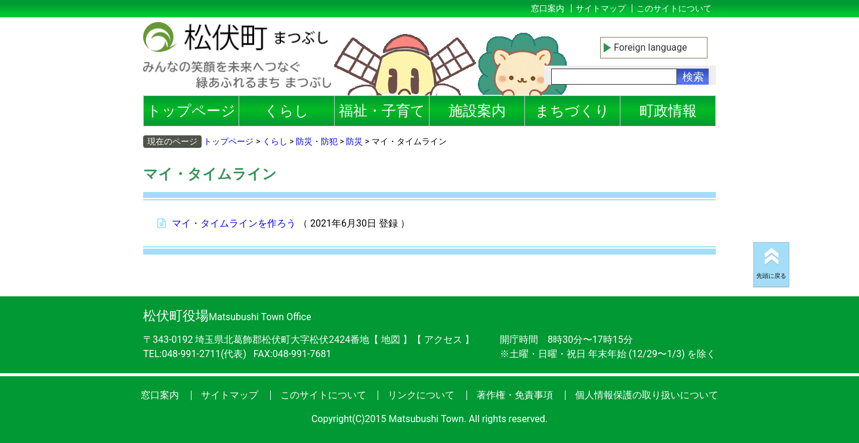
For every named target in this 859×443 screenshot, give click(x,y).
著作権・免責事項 (515, 395)
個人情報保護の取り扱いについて (646, 395)
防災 (354, 141)
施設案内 (477, 111)
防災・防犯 (317, 141)
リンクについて (421, 395)
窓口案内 (547, 8)
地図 (391, 339)
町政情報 (668, 111)
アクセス (444, 339)
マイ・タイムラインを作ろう (234, 223)
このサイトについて (674, 8)
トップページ (191, 111)
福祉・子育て (382, 111)
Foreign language (650, 47)
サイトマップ (601, 8)
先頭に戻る (771, 275)
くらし (286, 111)
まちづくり (572, 111)
